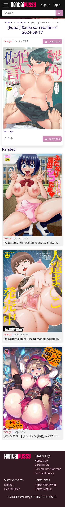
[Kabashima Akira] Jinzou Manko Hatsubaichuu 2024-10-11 (32, 338)
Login (56, 5)
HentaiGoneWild (45, 485)
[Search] (29, 13)
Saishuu (9, 485)
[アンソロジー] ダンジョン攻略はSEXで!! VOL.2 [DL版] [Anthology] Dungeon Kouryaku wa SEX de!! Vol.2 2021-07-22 (32, 436)
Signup (45, 5)
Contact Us (42, 465)
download (52, 41)
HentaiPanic (12, 489)
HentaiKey (41, 461)
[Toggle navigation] (5, 5)
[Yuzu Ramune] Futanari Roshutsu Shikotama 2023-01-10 (32, 242)
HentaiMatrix (43, 489)
